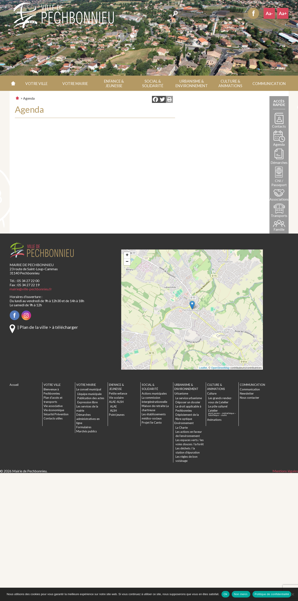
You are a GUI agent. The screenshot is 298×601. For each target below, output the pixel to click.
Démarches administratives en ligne (88, 419)
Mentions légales (285, 471)
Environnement (184, 423)
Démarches (279, 162)
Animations (214, 419)
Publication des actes (90, 398)
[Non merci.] (292, 594)
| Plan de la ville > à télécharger (47, 327)
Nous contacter (249, 397)
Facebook (253, 13)
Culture (211, 393)
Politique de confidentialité (272, 594)
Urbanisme (181, 393)
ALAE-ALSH (116, 402)
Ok (225, 594)
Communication (250, 389)
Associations (279, 199)
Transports (279, 215)
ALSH (113, 410)
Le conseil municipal (88, 389)
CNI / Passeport (279, 182)
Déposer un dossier (187, 402)
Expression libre (87, 402)
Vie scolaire (116, 397)
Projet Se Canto (152, 422)
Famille (279, 229)
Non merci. (241, 594)
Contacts (279, 126)
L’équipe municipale (89, 394)
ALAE (113, 406)
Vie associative (53, 406)
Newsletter (247, 393)
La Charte (181, 427)
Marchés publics (86, 431)
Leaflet (203, 367)
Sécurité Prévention (56, 414)
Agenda (279, 144)
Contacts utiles (53, 418)
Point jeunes (116, 414)
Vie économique (54, 410)
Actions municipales (154, 393)
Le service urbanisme (188, 398)
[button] (36, 83)
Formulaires (83, 427)
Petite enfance (118, 393)
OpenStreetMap (220, 367)
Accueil (13, 83)
